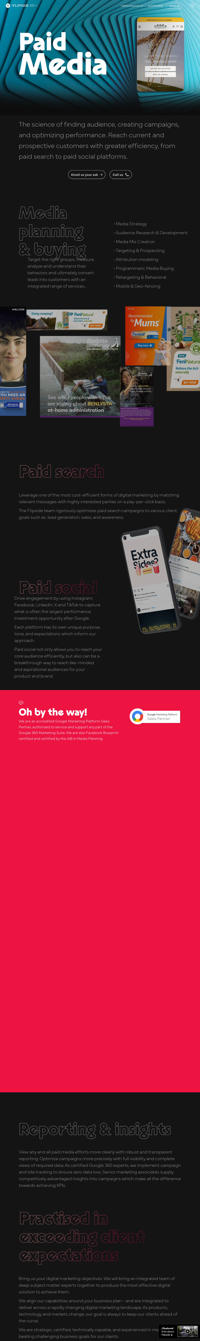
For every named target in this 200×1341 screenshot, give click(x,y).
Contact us (174, 5)
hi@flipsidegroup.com (132, 5)
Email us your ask (86, 188)
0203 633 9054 (155, 5)
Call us (121, 188)
